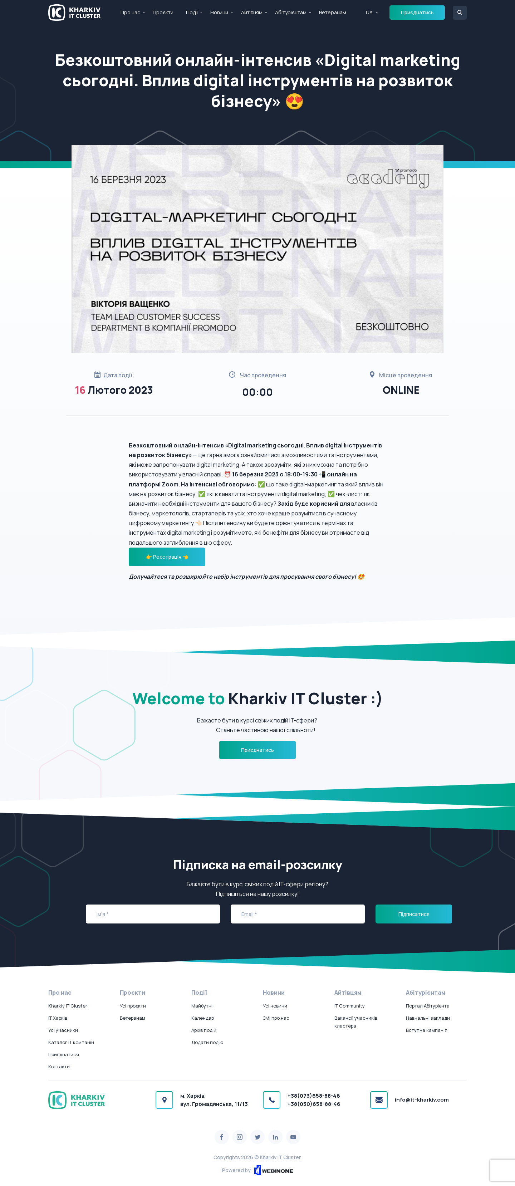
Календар (202, 1018)
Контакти (59, 1066)
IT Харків (57, 1018)
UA (369, 12)
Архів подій (203, 1030)
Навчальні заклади (428, 1018)
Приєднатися (63, 1054)
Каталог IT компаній (71, 1042)
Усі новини (275, 1006)
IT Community (349, 1006)
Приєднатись (417, 12)
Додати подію (207, 1042)
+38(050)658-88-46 (314, 1104)
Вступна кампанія (426, 1030)
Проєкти (163, 12)
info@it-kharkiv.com (422, 1099)
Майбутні (201, 1006)
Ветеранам (332, 12)
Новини (219, 12)
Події (192, 12)
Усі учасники (63, 1030)
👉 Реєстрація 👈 (167, 556)
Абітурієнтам (290, 12)
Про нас (130, 12)
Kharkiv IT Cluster (67, 1006)
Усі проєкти (133, 1006)
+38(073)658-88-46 (314, 1095)
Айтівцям (252, 12)
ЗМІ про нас (276, 1018)
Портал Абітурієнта (428, 1006)
